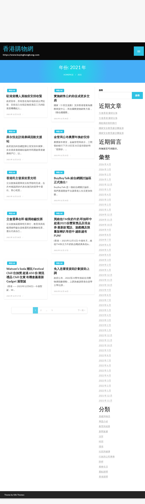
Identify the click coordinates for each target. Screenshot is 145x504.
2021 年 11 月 (105, 400)
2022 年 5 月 (105, 370)
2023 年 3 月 (105, 320)
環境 (101, 446)
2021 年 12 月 (105, 395)
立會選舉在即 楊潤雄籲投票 (24, 219)
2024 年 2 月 (105, 264)
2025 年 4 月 (105, 194)
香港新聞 (103, 476)
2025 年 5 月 (105, 189)
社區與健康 (104, 451)
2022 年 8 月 (105, 355)
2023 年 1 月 (105, 330)
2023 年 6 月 (105, 305)
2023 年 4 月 (105, 315)
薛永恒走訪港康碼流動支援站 (24, 139)
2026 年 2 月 (105, 174)
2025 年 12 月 (105, 184)
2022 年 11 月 (105, 340)
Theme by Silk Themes (14, 495)
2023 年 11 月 (105, 279)
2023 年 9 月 (105, 290)
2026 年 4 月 (105, 164)
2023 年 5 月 (105, 310)
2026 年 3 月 (105, 169)
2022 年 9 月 (105, 350)
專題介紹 (12, 90)
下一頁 (81, 310)
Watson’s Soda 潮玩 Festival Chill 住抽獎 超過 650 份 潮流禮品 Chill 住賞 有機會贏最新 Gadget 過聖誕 (25, 275)
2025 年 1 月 (105, 209)
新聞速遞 (103, 431)
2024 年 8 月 (105, 234)
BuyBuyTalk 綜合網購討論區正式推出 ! (72, 180)
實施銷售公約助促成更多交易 (71, 98)
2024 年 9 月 (105, 229)
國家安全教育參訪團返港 (111, 128)
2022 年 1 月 (105, 390)
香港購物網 (18, 48)
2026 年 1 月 (105, 179)
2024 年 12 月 (105, 214)
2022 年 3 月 (105, 380)
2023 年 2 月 (105, 325)
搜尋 (101, 90)
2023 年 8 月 (105, 295)
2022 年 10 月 (105, 345)
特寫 (101, 441)
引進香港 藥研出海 (108, 113)
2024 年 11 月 (105, 219)
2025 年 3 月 (105, 199)
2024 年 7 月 (105, 239)
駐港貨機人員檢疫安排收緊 (24, 96)
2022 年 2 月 (105, 385)
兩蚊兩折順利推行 (108, 123)
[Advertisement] (72, 21)
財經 (101, 461)
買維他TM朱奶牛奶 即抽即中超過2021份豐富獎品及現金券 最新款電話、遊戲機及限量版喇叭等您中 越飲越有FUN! (73, 227)
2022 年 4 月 (105, 375)
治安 (101, 436)
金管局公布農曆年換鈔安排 (71, 137)
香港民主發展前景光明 (21, 178)
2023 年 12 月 (105, 275)
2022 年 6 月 (105, 365)
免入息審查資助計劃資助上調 (71, 271)
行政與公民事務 (107, 456)
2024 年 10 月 (105, 224)
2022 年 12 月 (105, 335)
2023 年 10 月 (105, 285)
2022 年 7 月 (105, 360)
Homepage (68, 75)
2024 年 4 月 (105, 254)
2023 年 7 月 (105, 300)
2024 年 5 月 (105, 249)
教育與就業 (104, 426)
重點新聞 (103, 471)
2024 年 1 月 (105, 269)
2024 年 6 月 (105, 244)
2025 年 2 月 (105, 204)
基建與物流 (104, 416)
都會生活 (103, 466)
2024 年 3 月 (105, 259)
